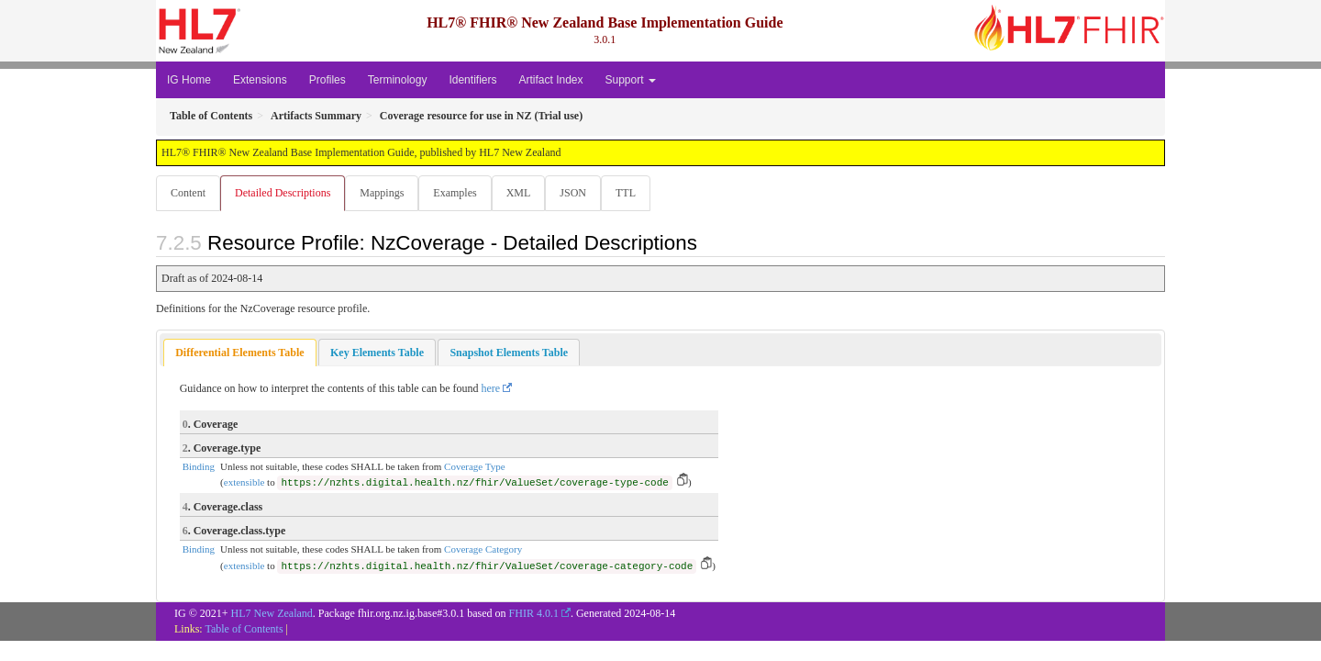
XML (526, 192)
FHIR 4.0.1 (534, 614)
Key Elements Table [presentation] (377, 353)
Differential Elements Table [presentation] (239, 353)
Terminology (397, 79)
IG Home (189, 79)
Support (630, 79)
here (491, 389)
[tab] (239, 354)
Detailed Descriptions (284, 192)
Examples (460, 192)
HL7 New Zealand (272, 614)
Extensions (260, 79)
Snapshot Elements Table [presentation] (509, 353)
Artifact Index (550, 79)
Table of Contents (244, 629)
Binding (199, 467)
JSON (582, 192)
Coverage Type (474, 467)
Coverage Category (483, 549)
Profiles (327, 79)
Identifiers (472, 79)
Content (188, 192)
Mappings (385, 192)
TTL (637, 192)
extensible (244, 482)
